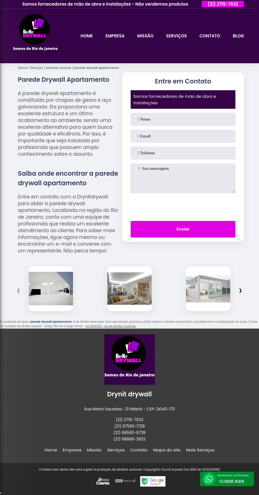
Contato (209, 36)
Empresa (114, 36)
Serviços (176, 36)
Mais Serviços (200, 450)
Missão (145, 36)
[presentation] (183, 206)
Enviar (183, 229)
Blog (238, 36)
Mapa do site (166, 450)
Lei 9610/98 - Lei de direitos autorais (111, 326)
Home (86, 36)
